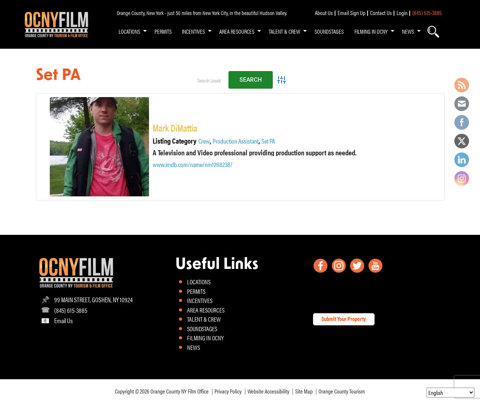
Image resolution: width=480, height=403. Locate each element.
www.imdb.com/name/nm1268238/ (192, 164)
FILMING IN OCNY (371, 31)
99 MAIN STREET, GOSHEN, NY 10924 (93, 299)
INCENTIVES (193, 31)
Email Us (63, 320)
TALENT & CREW (284, 31)
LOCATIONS (129, 31)
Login (402, 12)
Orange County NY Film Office (179, 391)
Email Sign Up (351, 12)
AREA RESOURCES (236, 31)
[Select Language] (451, 393)
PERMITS (163, 31)
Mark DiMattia (175, 127)
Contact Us (381, 12)
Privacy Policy (228, 391)
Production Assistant (235, 141)
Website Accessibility (268, 391)
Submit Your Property (343, 318)
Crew (204, 141)
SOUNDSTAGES (329, 31)
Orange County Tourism (342, 391)
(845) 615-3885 (427, 12)
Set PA (268, 141)
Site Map (304, 391)
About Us (324, 12)
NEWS (408, 31)
